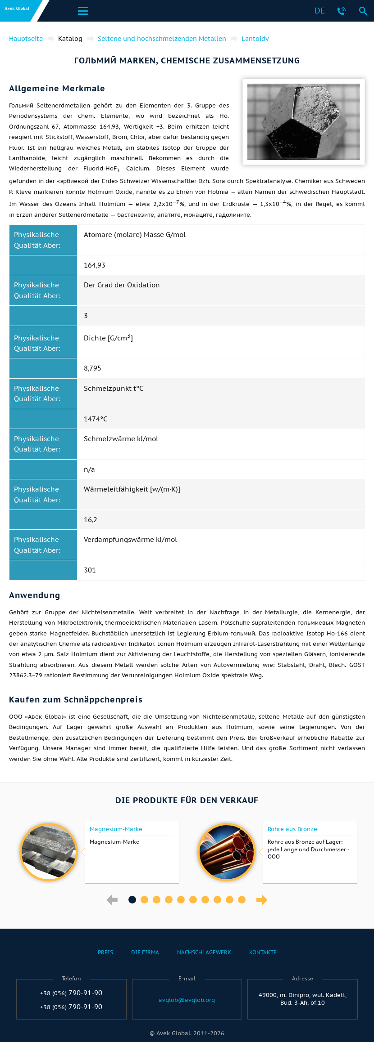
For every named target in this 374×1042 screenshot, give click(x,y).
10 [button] (242, 899)
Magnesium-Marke (116, 829)
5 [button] (181, 899)
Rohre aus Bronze (292, 829)
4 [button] (169, 899)
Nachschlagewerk (204, 952)
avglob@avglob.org (187, 1000)
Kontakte (263, 952)
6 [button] (193, 899)
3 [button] (156, 899)
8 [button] (217, 899)
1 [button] (132, 899)
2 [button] (144, 899)
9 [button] (229, 899)
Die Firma (145, 952)
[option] (98, 852)
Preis (105, 952)
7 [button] (205, 899)
